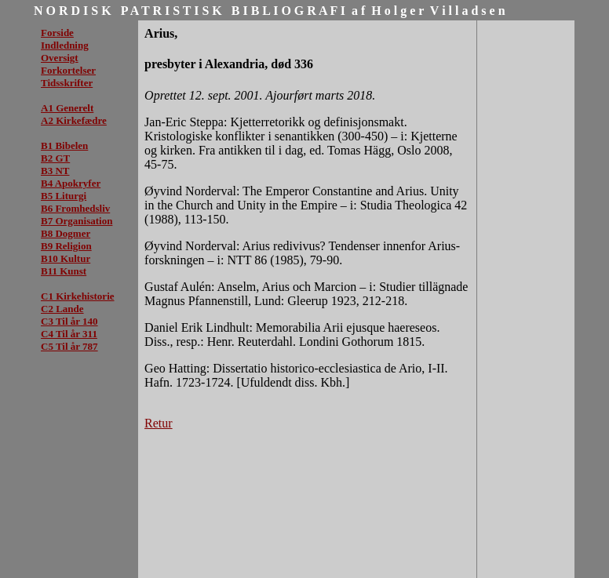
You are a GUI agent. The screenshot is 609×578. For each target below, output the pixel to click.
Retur (158, 423)
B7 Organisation (76, 221)
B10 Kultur (65, 258)
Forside (57, 32)
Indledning (65, 45)
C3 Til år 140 (69, 321)
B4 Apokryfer (70, 183)
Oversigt (59, 58)
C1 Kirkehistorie (78, 296)
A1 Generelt (67, 108)
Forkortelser (68, 70)
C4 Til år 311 (69, 334)
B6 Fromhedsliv (75, 208)
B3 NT (55, 170)
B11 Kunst (63, 271)
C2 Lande (62, 308)
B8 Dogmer (65, 233)
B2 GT (55, 158)
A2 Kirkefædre (74, 120)
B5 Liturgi (63, 196)
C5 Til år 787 (69, 346)
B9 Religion (66, 246)
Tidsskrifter (67, 83)
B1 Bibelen (64, 145)
